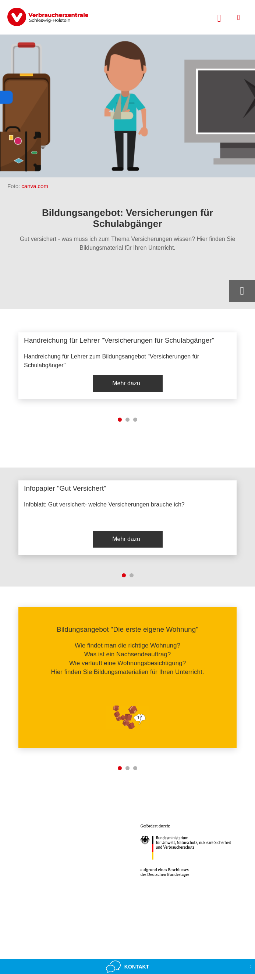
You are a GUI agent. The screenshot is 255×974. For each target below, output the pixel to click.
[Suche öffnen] (219, 17)
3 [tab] (135, 420)
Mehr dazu (126, 383)
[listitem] (127, 365)
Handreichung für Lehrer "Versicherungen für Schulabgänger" (119, 340)
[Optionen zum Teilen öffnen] (242, 291)
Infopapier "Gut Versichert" (65, 488)
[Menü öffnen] (239, 17)
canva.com (34, 186)
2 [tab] (127, 420)
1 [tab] (120, 420)
